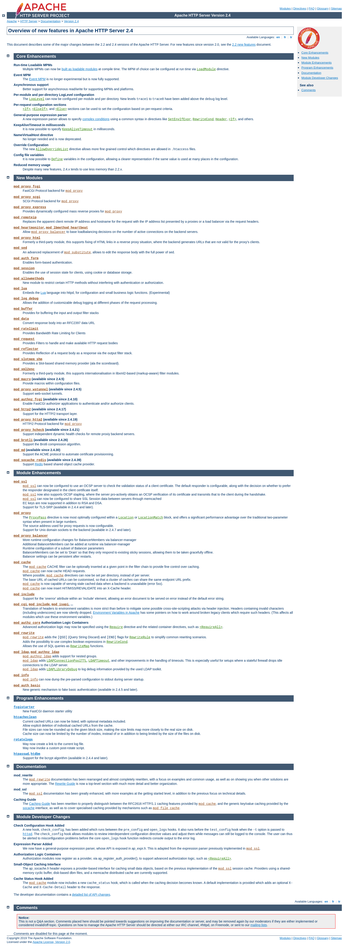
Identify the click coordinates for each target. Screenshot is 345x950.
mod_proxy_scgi (27, 197)
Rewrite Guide (65, 783)
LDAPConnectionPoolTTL (67, 661)
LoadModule (206, 69)
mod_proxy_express (30, 207)
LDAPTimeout (99, 661)
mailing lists (259, 925)
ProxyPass (37, 517)
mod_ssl (20, 482)
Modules (285, 8)
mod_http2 (22, 409)
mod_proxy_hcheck (29, 430)
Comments (308, 90)
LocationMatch (150, 517)
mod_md (19, 450)
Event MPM (37, 79)
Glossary (322, 8)
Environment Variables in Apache (116, 612)
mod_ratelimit (26, 329)
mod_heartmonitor (29, 227)
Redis (39, 464)
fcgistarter (24, 707)
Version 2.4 (71, 21)
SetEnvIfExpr (179, 119)
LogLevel (36, 99)
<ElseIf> (39, 109)
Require (116, 627)
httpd (27, 834)
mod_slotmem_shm (28, 359)
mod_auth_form (26, 258)
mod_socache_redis (30, 460)
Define (57, 159)
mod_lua (20, 288)
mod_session (24, 268)
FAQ (312, 8)
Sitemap (336, 8)
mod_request (24, 339)
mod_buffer (23, 309)
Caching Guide (39, 803)
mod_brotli (23, 440)
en (278, 37)
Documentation (50, 21)
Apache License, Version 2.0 (51, 942)
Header (221, 119)
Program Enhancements (317, 67)
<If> (26, 109)
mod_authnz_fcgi (28, 399)
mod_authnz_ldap (45, 652)
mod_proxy (74, 191)
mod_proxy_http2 (28, 419)
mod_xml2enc (24, 369)
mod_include (24, 594)
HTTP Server (28, 21)
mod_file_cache (166, 808)
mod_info (21, 675)
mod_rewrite (24, 633)
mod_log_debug (26, 298)
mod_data (21, 319)
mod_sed (20, 248)
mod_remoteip (25, 217)
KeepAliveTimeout (77, 129)
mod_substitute (77, 252)
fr (285, 37)
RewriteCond (203, 119)
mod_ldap (21, 652)
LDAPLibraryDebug (62, 669)
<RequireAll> (211, 627)
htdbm (35, 754)
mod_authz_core (27, 623)
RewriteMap (79, 646)
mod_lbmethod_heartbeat (67, 227)
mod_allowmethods (29, 278)
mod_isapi (60, 604)
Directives (299, 8)
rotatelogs (23, 739)
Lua (43, 292)
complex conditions (95, 119)
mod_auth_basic (27, 685)
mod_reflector (26, 349)
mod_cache (22, 562)
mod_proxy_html (27, 238)
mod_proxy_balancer (48, 232)
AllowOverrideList (52, 149)
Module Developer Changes (319, 78)
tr (291, 37)
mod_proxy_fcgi (27, 186)
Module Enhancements (316, 62)
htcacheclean (25, 717)
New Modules (310, 57)
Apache (12, 21)
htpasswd (21, 754)
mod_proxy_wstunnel (31, 389)
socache (29, 808)
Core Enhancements (314, 52)
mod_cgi (20, 604)
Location (126, 517)
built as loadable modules (79, 69)
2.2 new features (244, 44)
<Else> (61, 109)
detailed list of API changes (91, 894)
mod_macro (22, 379)
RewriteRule (139, 637)
